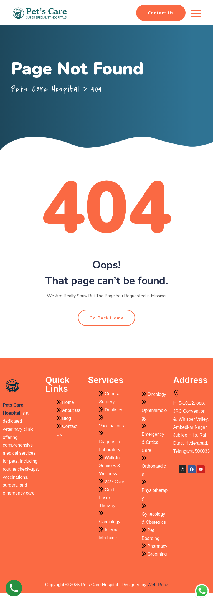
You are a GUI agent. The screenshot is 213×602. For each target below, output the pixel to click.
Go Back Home (106, 327)
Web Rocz (158, 593)
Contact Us (161, 13)
